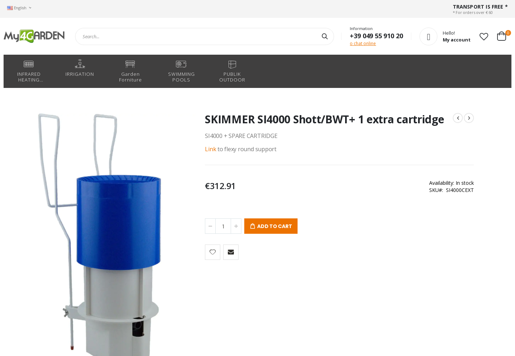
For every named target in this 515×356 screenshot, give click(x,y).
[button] (484, 36)
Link (172, 160)
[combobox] (204, 36)
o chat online (363, 43)
